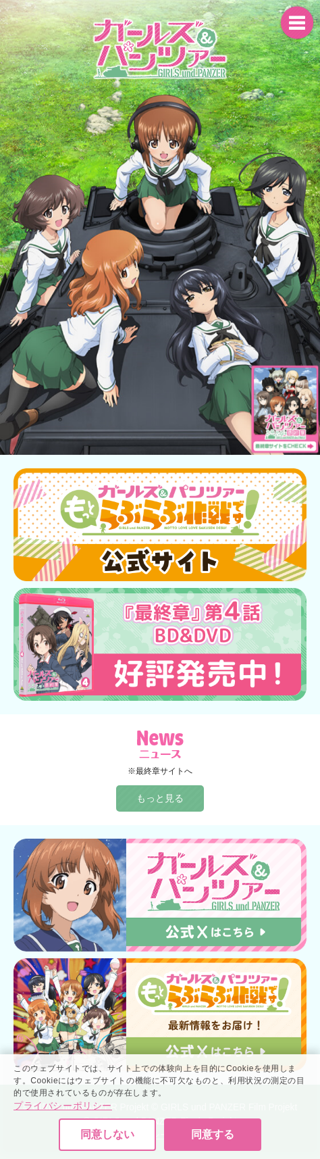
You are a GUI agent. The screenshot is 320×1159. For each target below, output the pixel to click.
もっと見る (160, 798)
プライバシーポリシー (63, 1144)
